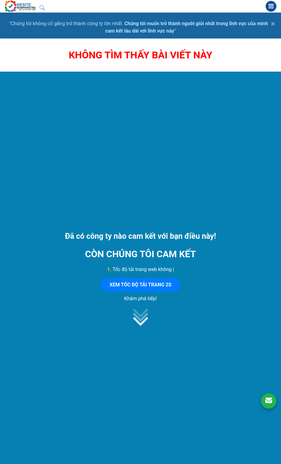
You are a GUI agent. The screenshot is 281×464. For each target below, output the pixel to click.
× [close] (273, 23)
